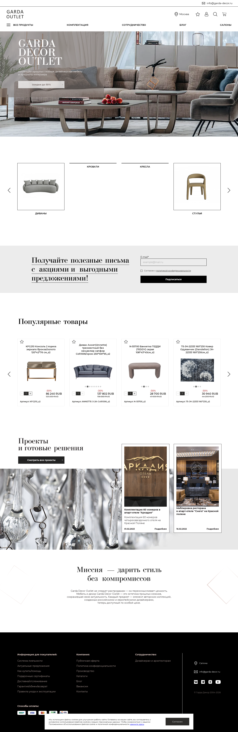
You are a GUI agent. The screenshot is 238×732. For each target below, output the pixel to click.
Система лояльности (30, 660)
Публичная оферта (87, 660)
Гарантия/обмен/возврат (32, 686)
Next (228, 190)
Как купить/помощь (29, 671)
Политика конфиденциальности (96, 665)
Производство (85, 671)
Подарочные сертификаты (33, 676)
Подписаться (173, 279)
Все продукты (23, 24)
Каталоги (82, 676)
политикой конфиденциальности (173, 270)
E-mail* (144, 257)
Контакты (82, 691)
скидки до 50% (47, 84)
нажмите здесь (137, 724)
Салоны (225, 25)
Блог (182, 25)
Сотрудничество (134, 25)
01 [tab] (19, 114)
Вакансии (82, 686)
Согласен (177, 721)
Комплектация (77, 25)
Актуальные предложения (33, 665)
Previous (9, 190)
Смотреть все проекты (45, 460)
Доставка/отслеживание (32, 681)
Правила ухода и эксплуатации (36, 691)
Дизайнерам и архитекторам (153, 660)
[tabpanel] (119, 84)
